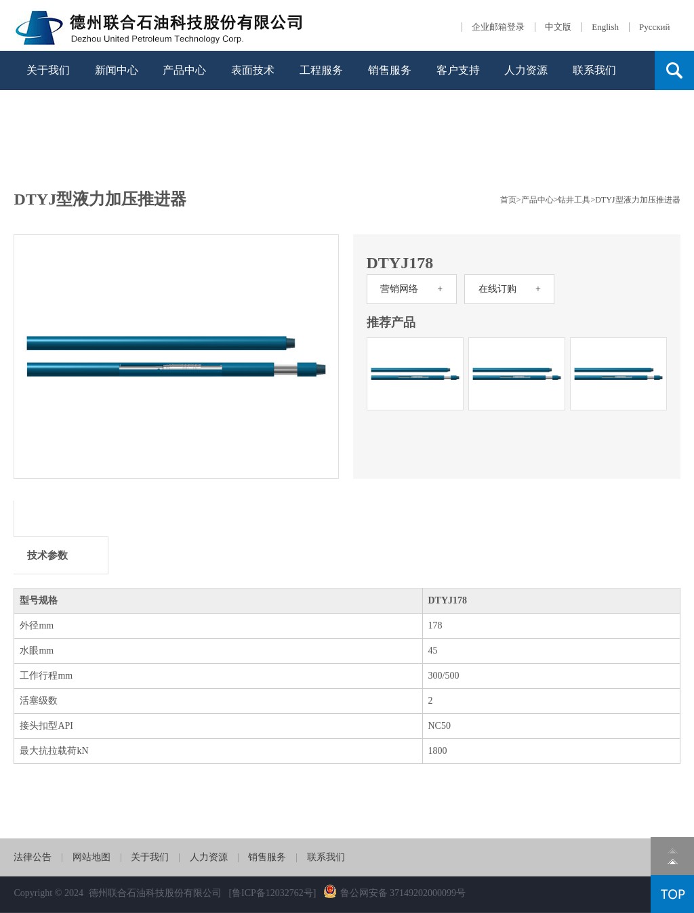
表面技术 (252, 70)
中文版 (558, 27)
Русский (654, 27)
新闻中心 (116, 70)
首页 (508, 200)
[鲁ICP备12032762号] (272, 893)
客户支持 (458, 70)
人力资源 (526, 70)
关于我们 (48, 70)
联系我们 (594, 70)
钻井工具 (574, 200)
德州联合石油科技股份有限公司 (155, 893)
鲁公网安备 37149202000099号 (394, 893)
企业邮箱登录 (498, 27)
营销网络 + (411, 289)
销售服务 (389, 70)
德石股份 (160, 25)
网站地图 (91, 857)
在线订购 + (509, 289)
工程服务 (321, 70)
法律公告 (33, 857)
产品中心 (184, 70)
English (605, 27)
